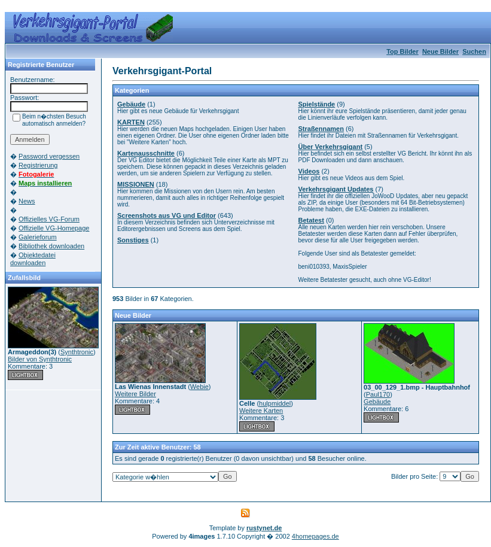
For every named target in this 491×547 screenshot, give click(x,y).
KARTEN (131, 122)
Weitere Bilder (135, 393)
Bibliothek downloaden (51, 246)
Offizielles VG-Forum (49, 219)
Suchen (474, 51)
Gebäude (131, 104)
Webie (199, 386)
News (27, 201)
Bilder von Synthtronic (40, 359)
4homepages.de (315, 536)
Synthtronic (76, 351)
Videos (309, 171)
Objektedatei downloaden (33, 258)
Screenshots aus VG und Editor (166, 215)
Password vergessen (49, 156)
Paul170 (378, 394)
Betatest (311, 220)
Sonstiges (133, 240)
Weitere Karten (261, 410)
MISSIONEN (135, 184)
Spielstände (317, 104)
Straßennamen (321, 128)
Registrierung (38, 165)
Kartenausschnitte (146, 153)
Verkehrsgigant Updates (336, 189)
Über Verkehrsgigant (330, 146)
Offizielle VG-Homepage (54, 228)
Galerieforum (38, 237)
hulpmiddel (275, 403)
